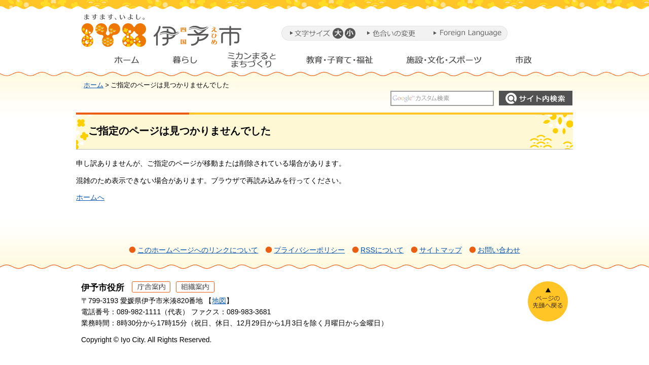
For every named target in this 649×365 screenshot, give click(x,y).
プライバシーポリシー (309, 250)
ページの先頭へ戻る (548, 301)
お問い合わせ (499, 250)
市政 (533, 62)
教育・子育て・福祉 (339, 62)
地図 (219, 301)
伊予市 (162, 35)
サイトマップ (440, 250)
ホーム (118, 62)
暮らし (185, 62)
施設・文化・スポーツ (444, 62)
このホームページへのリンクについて (197, 250)
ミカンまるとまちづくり (251, 62)
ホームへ (90, 197)
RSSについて (382, 250)
